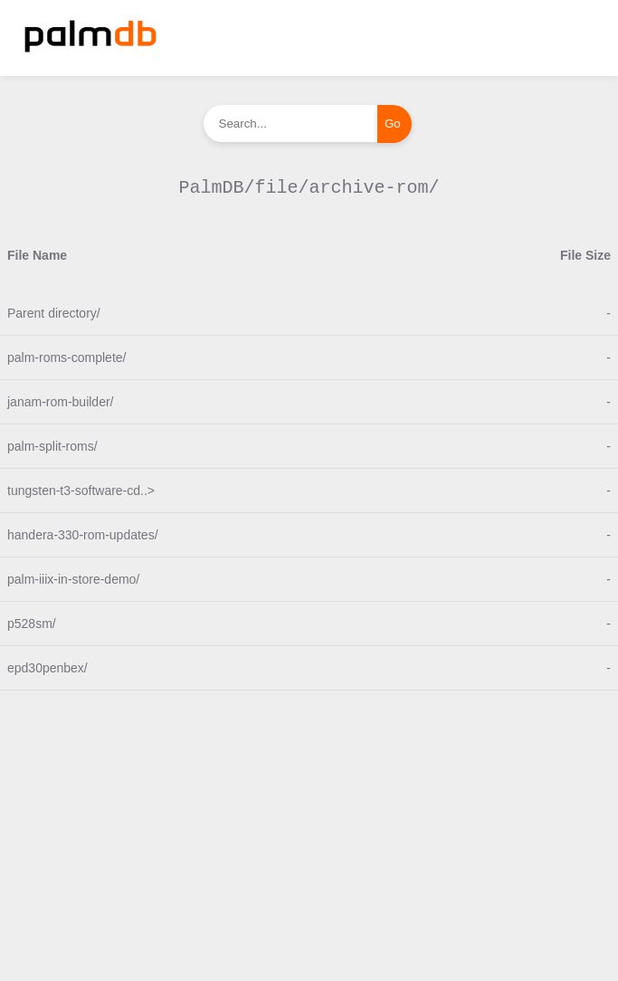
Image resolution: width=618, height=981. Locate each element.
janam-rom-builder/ (60, 402)
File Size (585, 255)
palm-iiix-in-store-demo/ (73, 579)
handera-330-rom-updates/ (82, 535)
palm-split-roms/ (52, 446)
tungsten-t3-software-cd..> (81, 490)
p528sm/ (31, 623)
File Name (37, 255)
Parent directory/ (53, 313)
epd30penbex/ (47, 668)
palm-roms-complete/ (66, 357)
